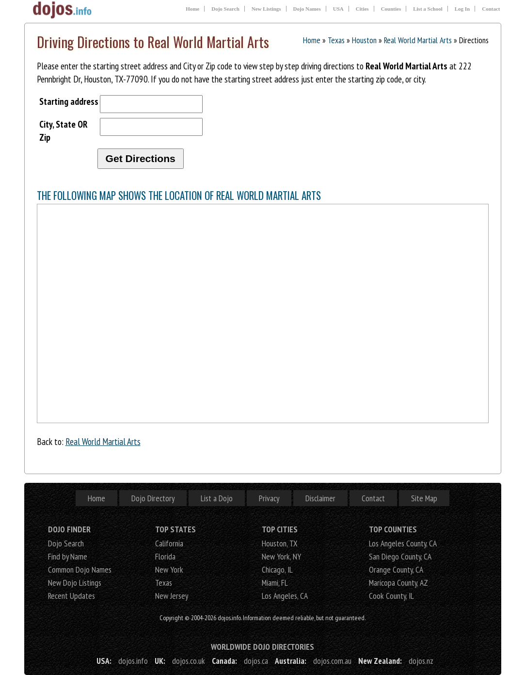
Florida (165, 556)
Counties (391, 9)
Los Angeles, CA (285, 595)
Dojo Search (225, 9)
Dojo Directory (153, 498)
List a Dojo (217, 498)
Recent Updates (71, 595)
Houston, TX (280, 543)
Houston (364, 40)
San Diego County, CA (400, 556)
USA (338, 9)
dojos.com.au (332, 660)
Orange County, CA (396, 569)
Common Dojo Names (79, 569)
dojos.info (133, 660)
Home (192, 9)
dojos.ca (256, 660)
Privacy (269, 498)
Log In (462, 9)
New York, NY (281, 556)
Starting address (68, 101)
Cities (362, 9)
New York (169, 569)
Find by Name (67, 556)
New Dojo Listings (74, 582)
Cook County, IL (391, 595)
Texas (336, 40)
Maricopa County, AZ (398, 582)
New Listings (266, 9)
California (169, 543)
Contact (491, 9)
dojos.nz (421, 660)
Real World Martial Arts (418, 40)
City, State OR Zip (63, 130)
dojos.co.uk (188, 660)
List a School (428, 9)
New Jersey (171, 595)
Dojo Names (307, 9)
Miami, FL (275, 582)
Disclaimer (320, 498)
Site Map (424, 498)
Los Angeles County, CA (403, 543)
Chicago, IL (277, 569)
